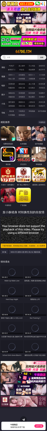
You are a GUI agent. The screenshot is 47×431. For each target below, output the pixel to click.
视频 (3, 76)
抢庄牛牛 (42, 70)
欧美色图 (32, 93)
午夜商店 (22, 111)
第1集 (4, 252)
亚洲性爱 (11, 84)
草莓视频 (32, 111)
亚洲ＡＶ (11, 75)
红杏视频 (11, 115)
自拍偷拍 (22, 75)
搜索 (41, 57)
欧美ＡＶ (32, 75)
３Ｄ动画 (42, 75)
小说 (3, 103)
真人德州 (22, 66)
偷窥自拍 (11, 93)
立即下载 (39, 426)
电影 (3, 85)
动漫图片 (42, 93)
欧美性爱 (42, 84)
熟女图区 (32, 97)
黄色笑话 (32, 106)
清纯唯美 (22, 97)
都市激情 (11, 102)
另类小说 (22, 106)
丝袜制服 (22, 79)
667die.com (23, 51)
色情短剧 (22, 115)
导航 (3, 112)
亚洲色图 (22, 93)
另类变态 (42, 88)
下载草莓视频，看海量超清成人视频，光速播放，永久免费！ (23, 245)
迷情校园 (11, 106)
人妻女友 (32, 102)
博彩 (3, 67)
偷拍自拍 (22, 84)
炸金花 (21, 70)
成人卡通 (32, 84)
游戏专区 (42, 66)
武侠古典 (42, 102)
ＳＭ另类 (42, 79)
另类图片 (42, 97)
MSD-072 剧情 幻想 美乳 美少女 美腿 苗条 (25, 252)
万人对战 (32, 66)
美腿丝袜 (11, 97)
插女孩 (11, 111)
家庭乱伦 (22, 102)
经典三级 (22, 88)
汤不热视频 (42, 111)
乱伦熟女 (32, 88)
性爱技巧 (42, 106)
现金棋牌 (32, 70)
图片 (3, 94)
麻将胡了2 (11, 70)
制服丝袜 (11, 88)
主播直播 (32, 79)
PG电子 (11, 66)
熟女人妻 (11, 79)
